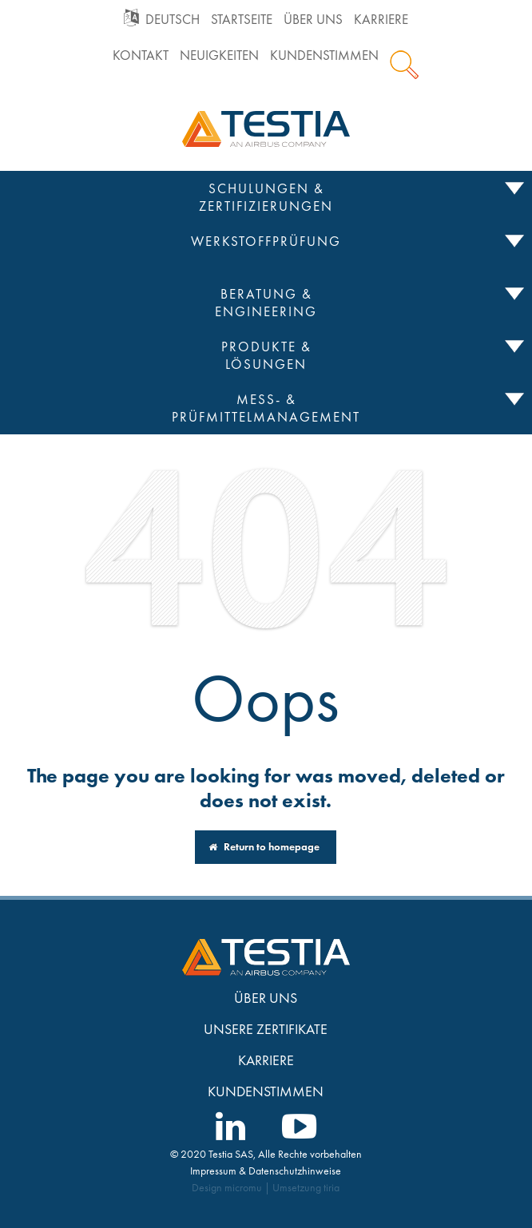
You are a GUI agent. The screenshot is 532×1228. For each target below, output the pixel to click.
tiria (331, 1187)
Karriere (381, 19)
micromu (243, 1187)
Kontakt (141, 55)
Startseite (241, 19)
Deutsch (172, 19)
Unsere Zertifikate (266, 1029)
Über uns (313, 19)
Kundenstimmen (324, 55)
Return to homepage (264, 847)
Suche (404, 64)
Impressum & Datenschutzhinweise (265, 1170)
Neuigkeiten (219, 55)
